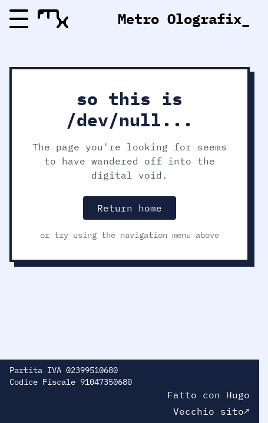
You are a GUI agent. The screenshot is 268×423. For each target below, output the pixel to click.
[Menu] (18, 18)
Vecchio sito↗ (211, 411)
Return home (129, 208)
